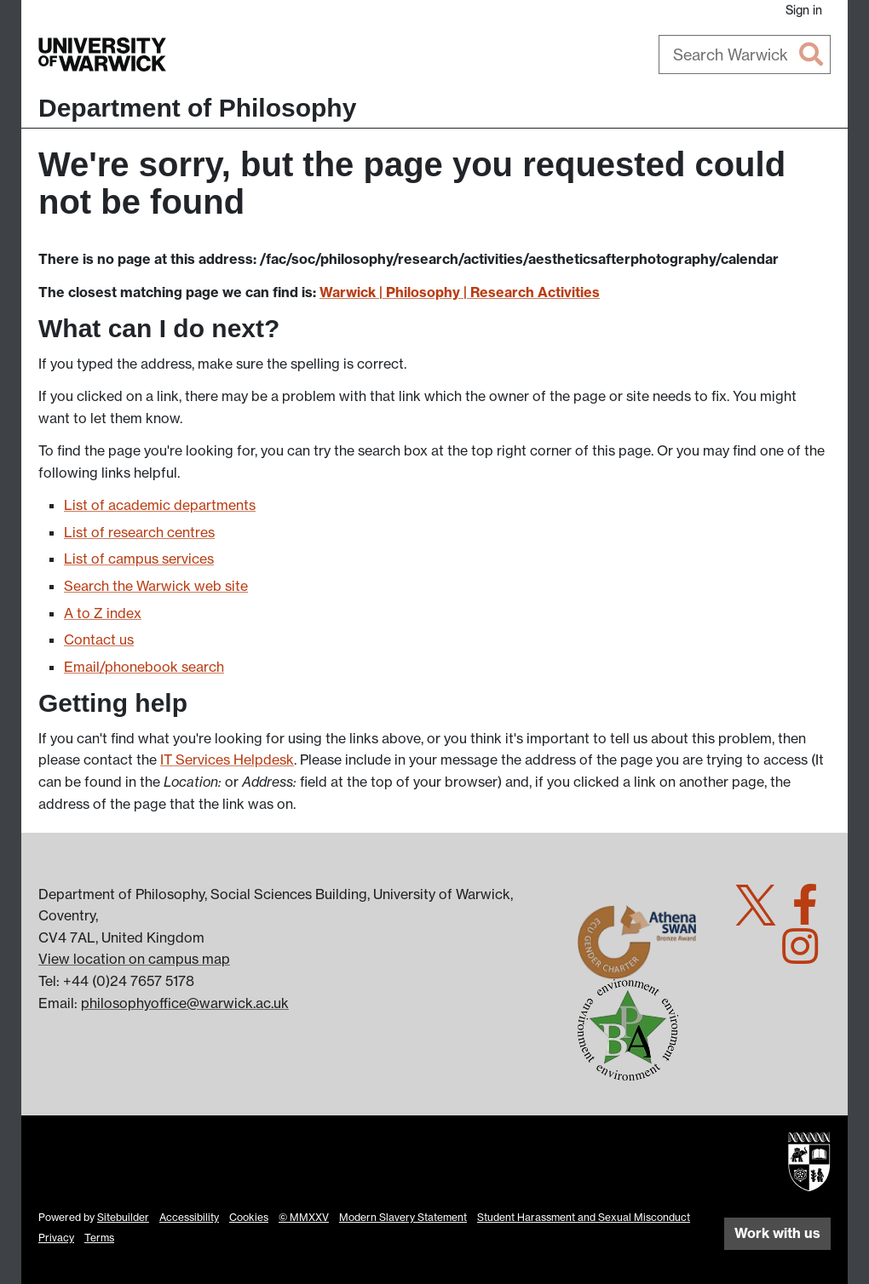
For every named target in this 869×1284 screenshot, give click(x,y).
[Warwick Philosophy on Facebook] (811, 914)
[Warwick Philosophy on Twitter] (762, 914)
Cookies (248, 1217)
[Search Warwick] (745, 54)
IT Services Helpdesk (227, 759)
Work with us (777, 1232)
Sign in (804, 10)
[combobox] (745, 54)
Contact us (99, 639)
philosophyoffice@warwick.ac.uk (185, 1003)
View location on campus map (134, 958)
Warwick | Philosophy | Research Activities (459, 292)
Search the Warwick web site (156, 585)
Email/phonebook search (144, 666)
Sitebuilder (123, 1217)
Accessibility (189, 1217)
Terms (99, 1237)
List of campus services (139, 558)
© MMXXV (304, 1217)
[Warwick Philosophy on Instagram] (806, 956)
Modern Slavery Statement (403, 1217)
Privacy (56, 1237)
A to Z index (102, 613)
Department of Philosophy (197, 108)
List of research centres (139, 532)
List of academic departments (160, 504)
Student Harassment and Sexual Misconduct (583, 1217)
